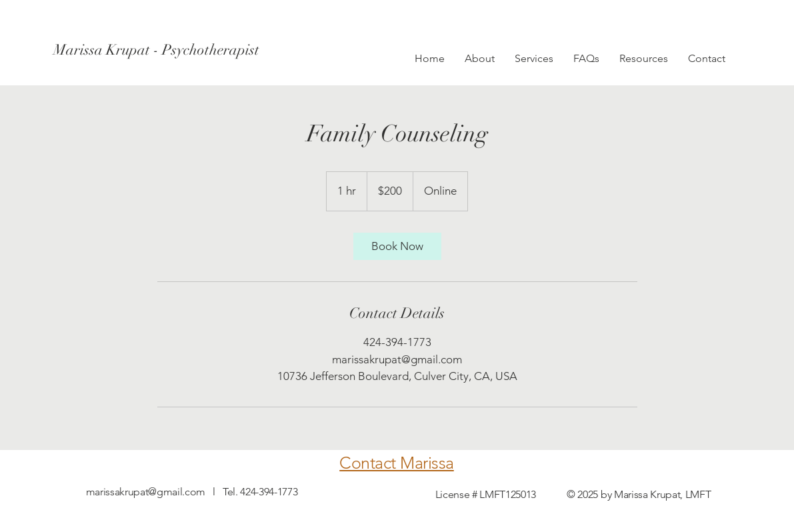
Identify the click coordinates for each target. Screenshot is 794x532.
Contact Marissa (396, 463)
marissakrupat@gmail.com (146, 491)
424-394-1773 (268, 491)
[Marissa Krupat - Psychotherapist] (156, 50)
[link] (397, 246)
